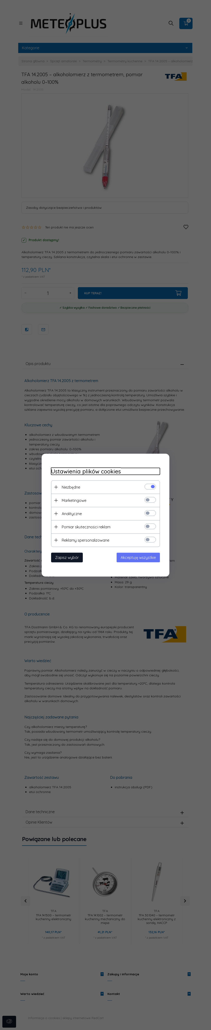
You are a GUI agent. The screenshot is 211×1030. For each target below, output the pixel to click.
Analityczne (72, 513)
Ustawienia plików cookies (86, 471)
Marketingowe (74, 500)
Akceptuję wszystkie (138, 557)
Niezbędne (71, 487)
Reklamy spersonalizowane (85, 540)
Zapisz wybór (67, 557)
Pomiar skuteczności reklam (86, 526)
